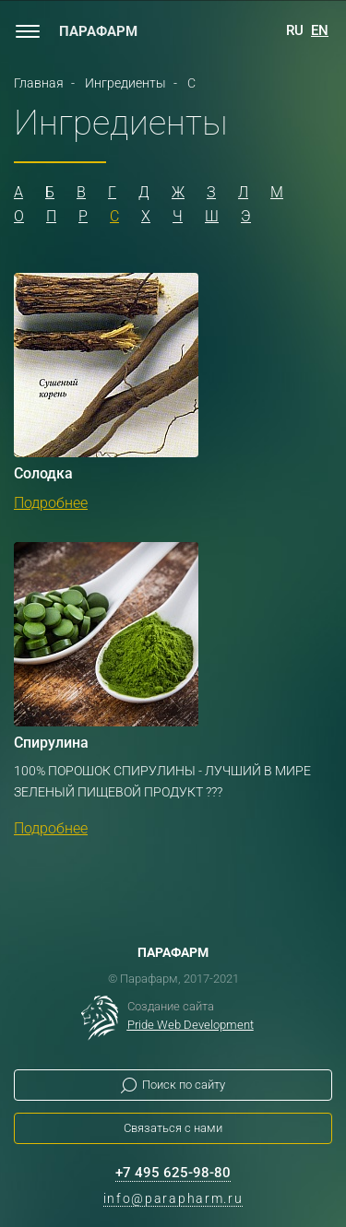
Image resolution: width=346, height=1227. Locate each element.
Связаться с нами (173, 1128)
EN (319, 30)
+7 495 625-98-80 (173, 1172)
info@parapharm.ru (173, 1198)
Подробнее (51, 503)
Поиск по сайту (183, 1084)
